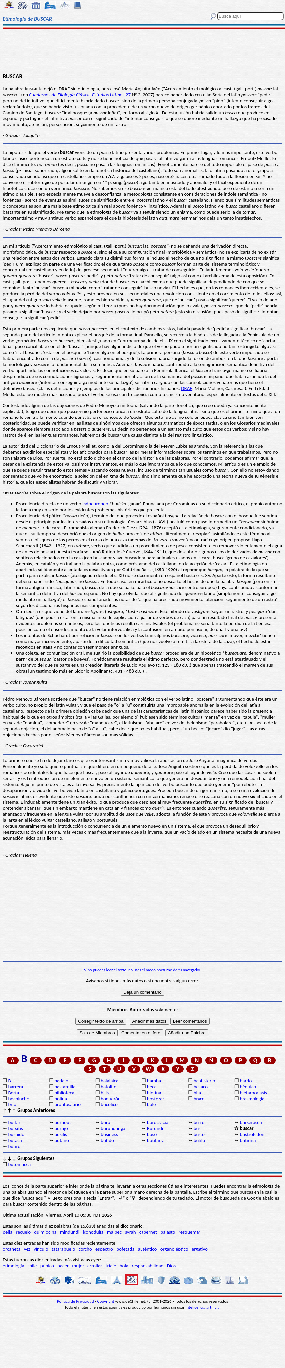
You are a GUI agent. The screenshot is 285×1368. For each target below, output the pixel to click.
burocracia (157, 1122)
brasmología (252, 1099)
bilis (105, 1093)
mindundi (69, 1232)
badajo (61, 1081)
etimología (13, 1266)
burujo (61, 1128)
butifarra (156, 1140)
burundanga (113, 1128)
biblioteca (64, 1093)
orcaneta (12, 1249)
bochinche (18, 1099)
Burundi (155, 1128)
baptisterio (204, 1081)
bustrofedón (252, 1134)
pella (7, 1232)
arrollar (94, 1266)
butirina (248, 1140)
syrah (130, 1232)
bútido (107, 1140)
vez (27, 1249)
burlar (14, 1122)
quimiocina (45, 1232)
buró (105, 1122)
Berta (13, 1093)
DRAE (64, 89)
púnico (47, 1266)
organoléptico (174, 1249)
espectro (104, 1249)
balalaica (109, 1081)
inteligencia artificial (203, 1307)
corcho (85, 1249)
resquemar (189, 1232)
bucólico (109, 1104)
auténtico (147, 1249)
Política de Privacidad (76, 1301)
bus (197, 1128)
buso (152, 1134)
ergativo (200, 1249)
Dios (171, 1266)
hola (124, 1266)
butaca (15, 1140)
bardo (246, 1081)
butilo (199, 1140)
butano (61, 1140)
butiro (14, 1146)
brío (12, 1104)
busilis (60, 1134)
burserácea (251, 1122)
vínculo (41, 1249)
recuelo (23, 1232)
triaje (111, 1266)
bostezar (155, 1099)
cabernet (148, 1232)
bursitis (15, 1128)
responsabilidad (147, 1266)
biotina (154, 1093)
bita (197, 1093)
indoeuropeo (95, 504)
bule (151, 1104)
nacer (63, 1266)
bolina (60, 1099)
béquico (248, 1087)
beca (152, 1087)
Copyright (105, 1301)
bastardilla (64, 1087)
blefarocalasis (253, 1093)
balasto (167, 1232)
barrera (15, 1087)
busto (199, 1134)
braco (199, 1099)
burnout (62, 1122)
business (109, 1134)
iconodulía (93, 1232)
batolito (108, 1087)
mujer (78, 1266)
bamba (154, 1081)
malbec (114, 1232)
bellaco (201, 1087)
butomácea (19, 1164)
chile (32, 1266)
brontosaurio (67, 1104)
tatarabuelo (63, 1249)
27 (80, 95)
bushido (16, 1134)
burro (199, 1122)
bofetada (125, 1249)
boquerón (111, 1099)
